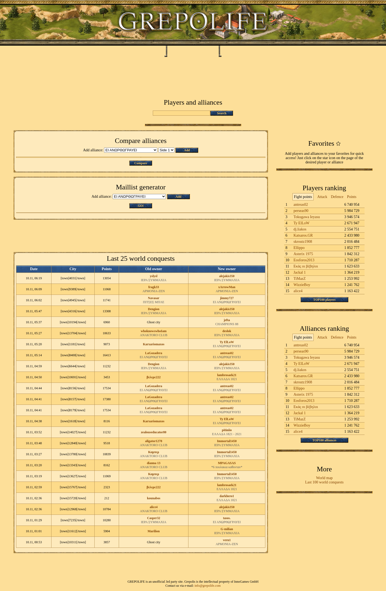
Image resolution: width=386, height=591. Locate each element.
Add (187, 150)
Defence (337, 197)
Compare (140, 163)
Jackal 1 (300, 272)
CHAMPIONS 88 (226, 324)
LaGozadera (153, 353)
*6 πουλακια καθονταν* (226, 467)
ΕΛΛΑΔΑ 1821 (227, 379)
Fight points (303, 197)
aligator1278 (153, 441)
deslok (226, 331)
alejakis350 (226, 276)
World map (324, 478)
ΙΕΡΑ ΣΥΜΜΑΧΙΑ (153, 280)
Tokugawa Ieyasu (307, 217)
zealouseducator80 (153, 432)
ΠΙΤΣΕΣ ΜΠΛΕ (153, 302)
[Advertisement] (193, 73)
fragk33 (153, 287)
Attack (322, 197)
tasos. (227, 518)
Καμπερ (153, 452)
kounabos (153, 498)
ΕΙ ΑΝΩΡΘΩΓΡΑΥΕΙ (227, 302)
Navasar (153, 298)
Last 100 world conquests (324, 482)
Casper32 (153, 518)
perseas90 (301, 211)
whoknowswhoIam (153, 331)
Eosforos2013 (304, 260)
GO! (141, 206)
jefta (227, 320)
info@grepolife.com (208, 586)
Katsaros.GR (303, 235)
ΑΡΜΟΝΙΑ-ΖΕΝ (153, 291)
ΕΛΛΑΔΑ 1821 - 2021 (227, 434)
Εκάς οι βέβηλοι (306, 266)
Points (351, 197)
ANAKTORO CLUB (153, 335)
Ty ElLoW (227, 342)
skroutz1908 (303, 242)
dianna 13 (153, 463)
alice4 (153, 507)
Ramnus (181, 50)
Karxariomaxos (153, 344)
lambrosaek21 (226, 375)
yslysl (153, 276)
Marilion (153, 531)
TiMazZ (300, 279)
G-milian (227, 529)
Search (221, 113)
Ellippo (299, 248)
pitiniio (227, 430)
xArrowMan (226, 287)
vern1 (227, 540)
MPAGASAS (227, 463)
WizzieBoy (302, 285)
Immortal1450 (226, 441)
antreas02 (226, 353)
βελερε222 (154, 377)
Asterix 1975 (303, 254)
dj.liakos (300, 229)
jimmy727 (226, 298)
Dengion (153, 309)
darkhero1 (227, 496)
